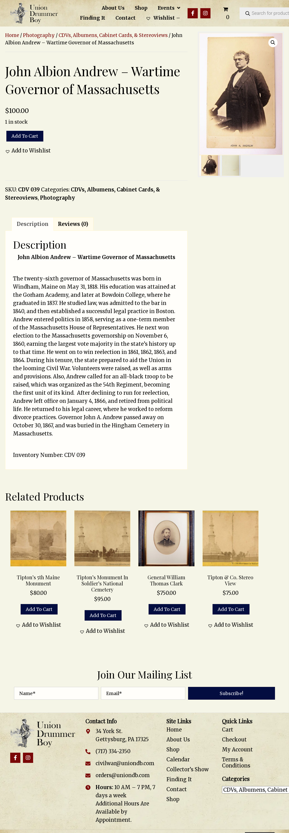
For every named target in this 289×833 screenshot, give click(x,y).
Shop (172, 749)
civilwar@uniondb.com (125, 763)
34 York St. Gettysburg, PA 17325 (122, 735)
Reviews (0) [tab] (73, 224)
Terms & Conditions (236, 762)
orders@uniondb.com (123, 775)
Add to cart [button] (39, 609)
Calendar (178, 759)
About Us (178, 739)
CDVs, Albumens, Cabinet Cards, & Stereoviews (113, 35)
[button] (193, 13)
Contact (176, 789)
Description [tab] (32, 224)
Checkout (234, 739)
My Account (237, 749)
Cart (227, 729)
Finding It (179, 779)
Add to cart (24, 136)
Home (12, 35)
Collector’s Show (187, 769)
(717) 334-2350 (113, 751)
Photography (39, 35)
